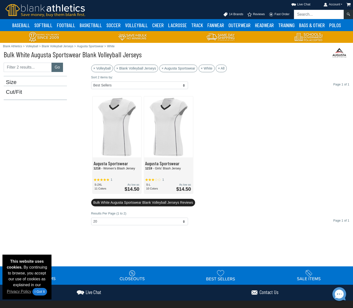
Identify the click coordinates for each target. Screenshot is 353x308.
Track (197, 25)
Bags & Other (312, 25)
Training (286, 25)
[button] (296, 3)
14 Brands (233, 14)
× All (221, 68)
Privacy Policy (19, 291)
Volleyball (136, 25)
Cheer (158, 25)
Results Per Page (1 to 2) (108, 213)
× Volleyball (102, 68)
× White (207, 68)
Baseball (21, 25)
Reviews (256, 14)
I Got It (40, 292)
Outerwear (239, 25)
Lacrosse (177, 25)
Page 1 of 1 (341, 220)
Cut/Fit (14, 92)
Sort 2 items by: (102, 77)
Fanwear (215, 25)
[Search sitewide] (319, 14)
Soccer (113, 25)
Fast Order (279, 14)
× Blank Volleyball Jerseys (136, 68)
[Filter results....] (28, 67)
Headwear (264, 25)
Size (11, 82)
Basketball (91, 25)
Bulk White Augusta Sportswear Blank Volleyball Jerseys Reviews (143, 202)
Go (57, 67)
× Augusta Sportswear (178, 68)
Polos (335, 25)
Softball (43, 25)
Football (66, 25)
